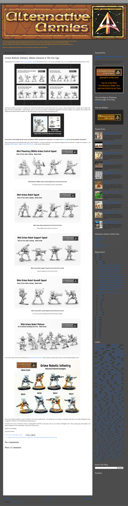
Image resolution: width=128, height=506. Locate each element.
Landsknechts (109, 397)
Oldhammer (121, 413)
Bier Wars (100, 386)
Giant (96, 420)
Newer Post (8, 498)
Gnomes (101, 400)
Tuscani (113, 431)
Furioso (110, 366)
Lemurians (105, 430)
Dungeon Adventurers (118, 411)
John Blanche (110, 450)
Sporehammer (107, 456)
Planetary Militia (44, 437)
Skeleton (121, 385)
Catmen (104, 410)
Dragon (96, 374)
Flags (96, 438)
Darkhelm (97, 371)
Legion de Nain (117, 397)
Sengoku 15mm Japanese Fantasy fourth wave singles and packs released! (112, 202)
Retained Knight (117, 386)
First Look (109, 361)
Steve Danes (108, 377)
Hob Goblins (99, 413)
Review (109, 369)
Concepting (109, 396)
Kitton (103, 392)
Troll (122, 394)
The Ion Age (54, 437)
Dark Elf (110, 416)
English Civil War (111, 405)
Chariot (120, 419)
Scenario (99, 363)
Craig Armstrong (98, 436)
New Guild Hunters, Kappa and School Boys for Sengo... (110, 276)
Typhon (102, 419)
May (99, 306)
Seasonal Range (99, 424)
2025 (98, 255)
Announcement (22, 437)
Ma (100, 452)
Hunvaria (111, 448)
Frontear (98, 406)
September (100, 297)
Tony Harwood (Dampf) (113, 394)
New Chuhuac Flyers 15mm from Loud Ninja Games (109, 282)
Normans (121, 452)
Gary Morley (121, 447)
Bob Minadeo (98, 427)
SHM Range (104, 414)
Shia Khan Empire (117, 400)
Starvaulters (113, 424)
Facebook (110, 410)
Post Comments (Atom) (16, 502)
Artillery (99, 368)
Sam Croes (102, 361)
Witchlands (112, 441)
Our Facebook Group (99, 239)
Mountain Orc (111, 438)
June (99, 304)
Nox (97, 453)
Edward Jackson (99, 428)
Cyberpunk (114, 445)
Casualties (97, 388)
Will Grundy (103, 403)
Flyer (116, 447)
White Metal (107, 357)
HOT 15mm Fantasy (117, 355)
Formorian (100, 438)
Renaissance (120, 430)
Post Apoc (121, 422)
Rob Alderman (120, 392)
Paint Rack (104, 371)
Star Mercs (106, 424)
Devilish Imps (115, 436)
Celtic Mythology (100, 396)
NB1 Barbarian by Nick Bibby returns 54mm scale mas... (110, 265)
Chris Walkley (116, 444)
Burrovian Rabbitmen (104, 434)
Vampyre (110, 402)
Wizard (117, 441)
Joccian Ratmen (105, 406)
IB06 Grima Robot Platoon (35, 357)
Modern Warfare (113, 413)
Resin (115, 357)
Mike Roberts (113, 452)
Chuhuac (121, 444)
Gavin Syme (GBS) (116, 360)
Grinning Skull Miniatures (115, 380)
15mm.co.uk (111, 382)
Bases (111, 411)
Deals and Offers (106, 360)
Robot (49, 437)
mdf (97, 442)
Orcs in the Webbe (99, 247)
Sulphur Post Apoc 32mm (100, 402)
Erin (107, 374)
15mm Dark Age (112, 408)
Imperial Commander (118, 448)
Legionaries (99, 430)
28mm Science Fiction (13, 437)
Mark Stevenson (113, 430)
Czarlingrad (120, 445)
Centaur (111, 434)
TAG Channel (98, 408)
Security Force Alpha (116, 372)
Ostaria (98, 414)
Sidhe (111, 417)
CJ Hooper (110, 444)
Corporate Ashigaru (107, 445)
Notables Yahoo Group (100, 382)
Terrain (112, 374)
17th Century (115, 425)
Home (48, 498)
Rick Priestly (119, 453)
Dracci (121, 436)
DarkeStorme (98, 389)
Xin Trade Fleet (111, 458)
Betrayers (109, 433)
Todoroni (119, 374)
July (99, 301)
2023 (98, 259)
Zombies (121, 441)
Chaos (117, 427)
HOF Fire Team (102, 420)
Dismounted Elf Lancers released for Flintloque (108, 269)
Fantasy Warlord (120, 405)
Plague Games (113, 453)
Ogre (102, 374)
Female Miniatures (108, 358)
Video (107, 411)
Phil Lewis (102, 453)
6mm (115, 369)
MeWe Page (97, 243)
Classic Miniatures (100, 350)
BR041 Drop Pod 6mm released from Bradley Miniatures (110, 292)
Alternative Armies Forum (111, 419)
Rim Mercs (99, 431)
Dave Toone (97, 447)
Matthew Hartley (106, 452)
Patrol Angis (98, 380)
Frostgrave (106, 438)
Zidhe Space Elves (98, 459)
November (100, 263)
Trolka (102, 411)
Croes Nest (105, 436)
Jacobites (104, 450)
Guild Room (108, 400)
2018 (98, 326)
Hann (107, 448)
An (114, 442)
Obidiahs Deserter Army (108, 422)
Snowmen (120, 406)
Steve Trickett (116, 417)
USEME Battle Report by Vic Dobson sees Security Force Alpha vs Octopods (112, 133)
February (100, 312)
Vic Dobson (105, 408)
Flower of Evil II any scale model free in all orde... (109, 274)
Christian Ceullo (107, 388)
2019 (98, 324)
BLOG (65, 139)
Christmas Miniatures (118, 434)
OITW (107, 386)
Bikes (121, 425)
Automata (96, 444)
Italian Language (98, 450)
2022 (98, 317)
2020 (98, 321)
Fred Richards (105, 391)
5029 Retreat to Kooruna (113, 403)
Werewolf (103, 425)
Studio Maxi (108, 439)
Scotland (96, 455)
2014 (98, 334)
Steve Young (102, 439)
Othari (116, 422)
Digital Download (106, 379)
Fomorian (115, 396)
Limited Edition (98, 399)
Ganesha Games (117, 379)
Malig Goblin (116, 416)
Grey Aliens (116, 391)
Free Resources (29, 437)
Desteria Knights (104, 447)
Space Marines (112, 414)
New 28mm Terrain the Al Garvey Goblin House (108, 271)
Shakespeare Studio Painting (112, 455)
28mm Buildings (104, 372)
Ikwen (108, 420)
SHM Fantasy (113, 406)
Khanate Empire (120, 428)
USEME (97, 379)
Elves (106, 353)
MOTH (117, 420)
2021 (98, 319)
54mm (101, 442)
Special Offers (107, 363)
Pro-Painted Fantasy (102, 383)
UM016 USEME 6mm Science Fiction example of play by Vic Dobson (112, 222)
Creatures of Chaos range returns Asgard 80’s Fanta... (110, 267)
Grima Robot (37, 437)
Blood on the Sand (103, 444)
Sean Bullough (102, 455)
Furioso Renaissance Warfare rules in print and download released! (112, 153)
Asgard (99, 357)
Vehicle (115, 363)
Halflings (121, 396)
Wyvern (105, 458)
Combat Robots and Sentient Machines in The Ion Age (110, 284)
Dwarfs (100, 353)
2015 (98, 332)
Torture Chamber (117, 377)
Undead (101, 352)
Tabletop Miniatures (109, 368)
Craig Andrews (106, 385)
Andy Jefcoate (108, 375)
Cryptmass (103, 405)
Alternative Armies (99, 237)
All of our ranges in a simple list (102, 245)
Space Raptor (100, 456)
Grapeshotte (102, 448)
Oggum (106, 417)
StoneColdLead (107, 431)
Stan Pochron (114, 456)
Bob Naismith (105, 427)
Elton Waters (100, 377)
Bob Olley (112, 427)
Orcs (96, 361)
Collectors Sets (99, 445)
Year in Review (119, 458)
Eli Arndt (107, 428)
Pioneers (106, 453)
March (99, 310)
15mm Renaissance (119, 361)
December (100, 261)
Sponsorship (118, 438)
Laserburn (97, 385)
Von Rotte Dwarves (118, 375)
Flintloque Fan (119, 352)
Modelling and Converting (109, 365)
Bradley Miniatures (99, 369)
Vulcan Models (101, 441)
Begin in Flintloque (99, 102)
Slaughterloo (108, 348)
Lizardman (106, 413)
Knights (112, 420)
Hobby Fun (97, 360)
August (100, 299)
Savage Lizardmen (101, 394)
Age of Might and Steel (108, 442)
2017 (98, 328)
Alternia (112, 383)
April (99, 308)
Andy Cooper (119, 442)
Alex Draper (119, 431)
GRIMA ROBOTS (14, 144)
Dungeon (114, 385)
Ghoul (97, 448)
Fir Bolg (116, 410)
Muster (105, 399)
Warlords (107, 441)
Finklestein (112, 428)
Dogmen (118, 358)
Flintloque (115, 345)
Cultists (109, 436)
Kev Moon (117, 450)
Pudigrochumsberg (114, 371)
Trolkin (110, 399)
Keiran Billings (100, 397)
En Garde (116, 399)
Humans (109, 352)
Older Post (87, 498)
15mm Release (113, 347)
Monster (117, 348)
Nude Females (118, 389)
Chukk (122, 427)
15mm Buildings (103, 416)
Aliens (96, 433)
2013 (98, 337)
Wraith (108, 425)
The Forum (97, 241)
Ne (117, 452)
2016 (98, 330)
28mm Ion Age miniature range (28, 61)
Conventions (118, 388)
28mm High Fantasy (100, 347)
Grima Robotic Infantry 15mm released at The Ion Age (110, 280)
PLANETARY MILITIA (28, 144)
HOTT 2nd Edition (119, 366)
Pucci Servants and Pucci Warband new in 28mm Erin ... (110, 278)
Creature (97, 391)
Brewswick (116, 433)
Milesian (101, 417)
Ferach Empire (111, 447)
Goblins (119, 368)
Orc (120, 369)
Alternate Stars (98, 375)
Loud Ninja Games (107, 389)
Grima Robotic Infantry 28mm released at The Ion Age (110, 286)
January (100, 314)
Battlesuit (117, 402)
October (100, 295)
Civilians (119, 383)
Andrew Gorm (102, 433)
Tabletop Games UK (115, 439)
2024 (98, 257)
